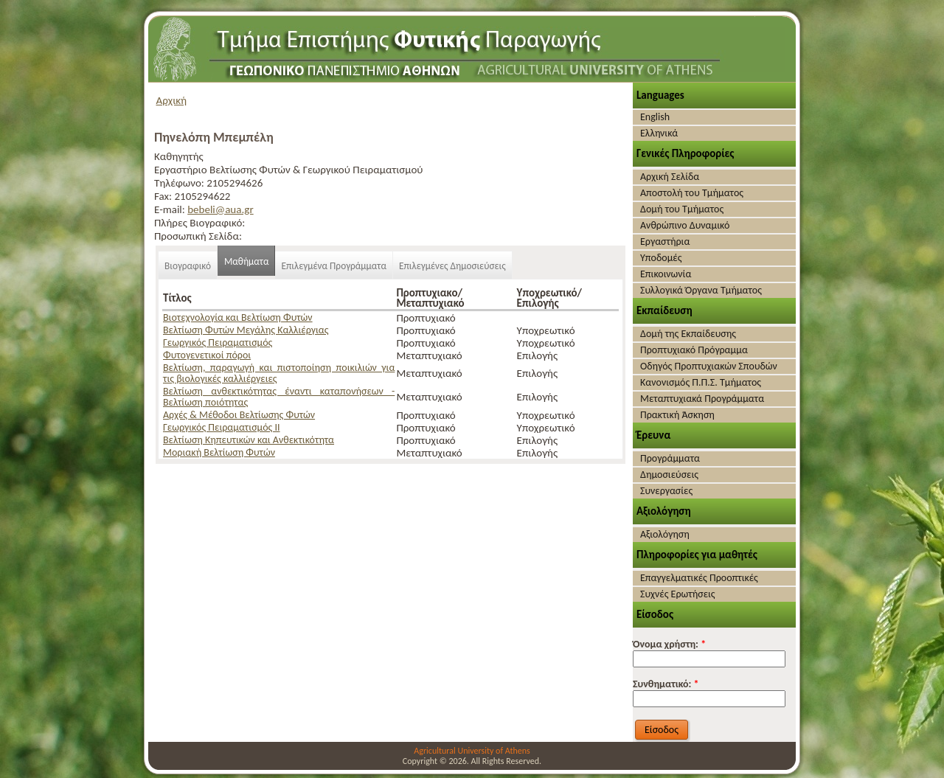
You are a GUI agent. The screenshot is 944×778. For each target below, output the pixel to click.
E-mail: (170, 209)
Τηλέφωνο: (180, 183)
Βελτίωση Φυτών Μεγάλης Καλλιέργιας (245, 330)
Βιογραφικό (187, 266)
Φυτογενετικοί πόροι (207, 355)
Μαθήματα (246, 261)
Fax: (164, 196)
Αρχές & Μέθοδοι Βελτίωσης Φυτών (239, 415)
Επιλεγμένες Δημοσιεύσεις (452, 266)
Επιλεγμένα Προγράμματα (333, 266)
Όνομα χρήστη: (669, 644)
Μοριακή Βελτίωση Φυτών (219, 452)
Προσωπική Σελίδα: (198, 236)
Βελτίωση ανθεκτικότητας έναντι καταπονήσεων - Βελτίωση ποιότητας (279, 397)
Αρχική (171, 100)
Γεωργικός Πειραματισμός (217, 342)
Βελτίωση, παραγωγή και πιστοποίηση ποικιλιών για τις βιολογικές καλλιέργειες (279, 373)
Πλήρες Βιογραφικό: (199, 222)
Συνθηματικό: (666, 684)
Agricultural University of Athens (472, 751)
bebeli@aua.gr (220, 209)
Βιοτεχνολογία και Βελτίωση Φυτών (238, 317)
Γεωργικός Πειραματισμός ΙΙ (221, 427)
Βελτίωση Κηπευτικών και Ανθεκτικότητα (248, 440)
